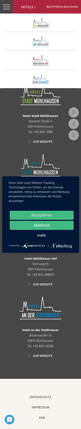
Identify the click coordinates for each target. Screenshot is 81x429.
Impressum (40, 407)
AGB (42, 417)
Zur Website (42, 141)
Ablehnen (41, 225)
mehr (41, 235)
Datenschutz (40, 397)
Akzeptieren (41, 215)
